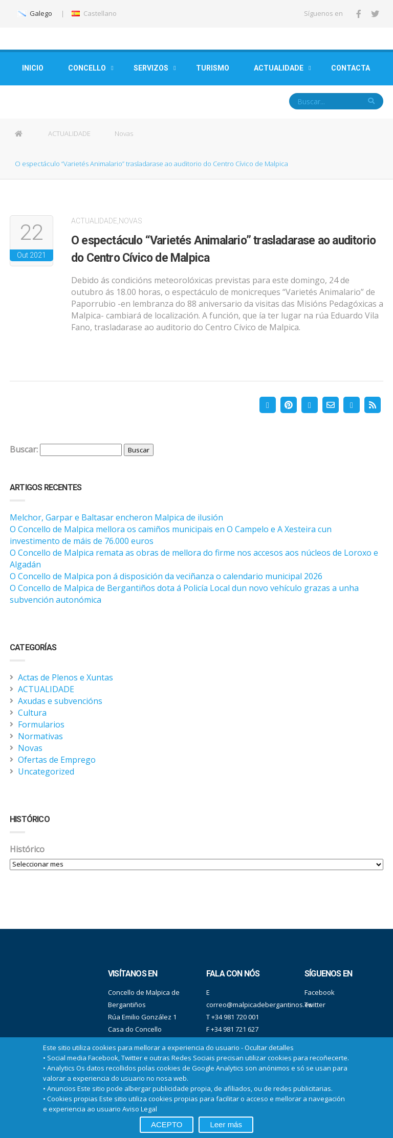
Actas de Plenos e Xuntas (65, 677)
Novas (124, 133)
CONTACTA (350, 68)
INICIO (32, 68)
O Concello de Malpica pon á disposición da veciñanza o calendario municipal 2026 (166, 576)
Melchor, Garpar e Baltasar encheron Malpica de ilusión (116, 517)
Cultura (32, 712)
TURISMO (212, 68)
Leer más (226, 1124)
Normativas (40, 736)
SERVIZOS (151, 68)
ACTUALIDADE (278, 68)
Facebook (319, 992)
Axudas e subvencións (60, 701)
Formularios (41, 724)
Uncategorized (46, 771)
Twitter (314, 1004)
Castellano (94, 13)
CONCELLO (87, 68)
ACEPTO (166, 1124)
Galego (34, 13)
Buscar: (24, 449)
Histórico (27, 849)
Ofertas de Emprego (57, 759)
